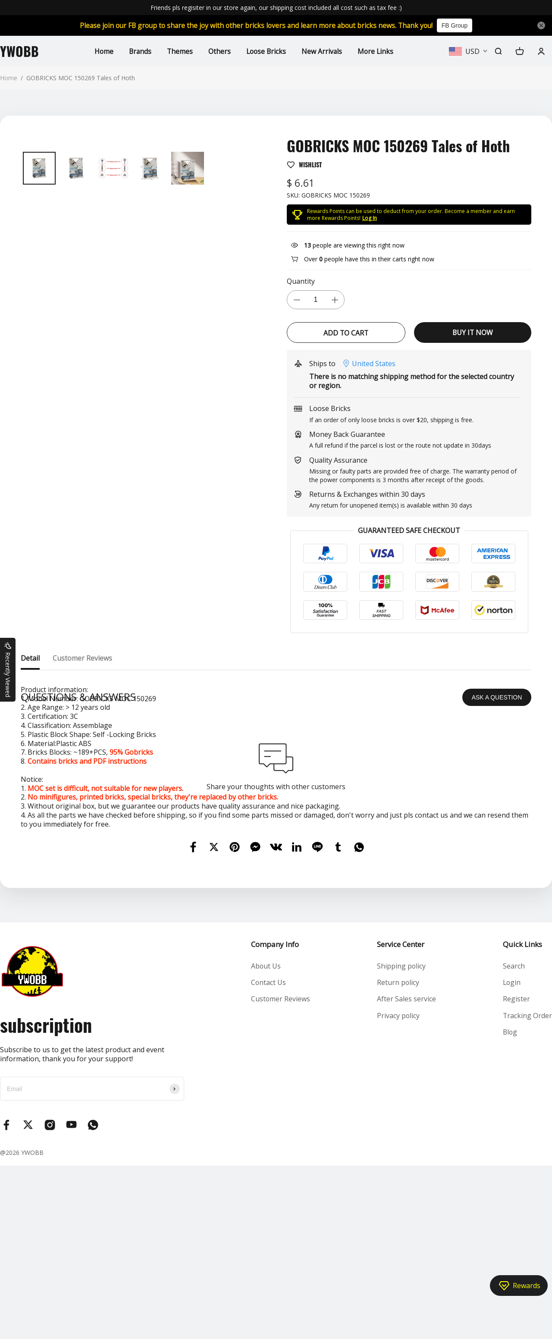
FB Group (459, 25)
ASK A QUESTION (497, 870)
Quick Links (522, 1118)
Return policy (398, 1155)
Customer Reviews (280, 1172)
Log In (369, 218)
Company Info (274, 1118)
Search (513, 1139)
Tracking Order (527, 1189)
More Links (377, 51)
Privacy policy (398, 1189)
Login (511, 1155)
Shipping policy (401, 1139)
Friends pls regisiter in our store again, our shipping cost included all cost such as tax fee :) (276, 7)
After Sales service (406, 1172)
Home (102, 51)
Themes (179, 51)
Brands (139, 51)
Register (516, 1172)
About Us (266, 1139)
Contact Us (268, 1155)
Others (219, 51)
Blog (510, 1205)
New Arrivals (323, 51)
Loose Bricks (266, 51)
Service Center (400, 1118)
